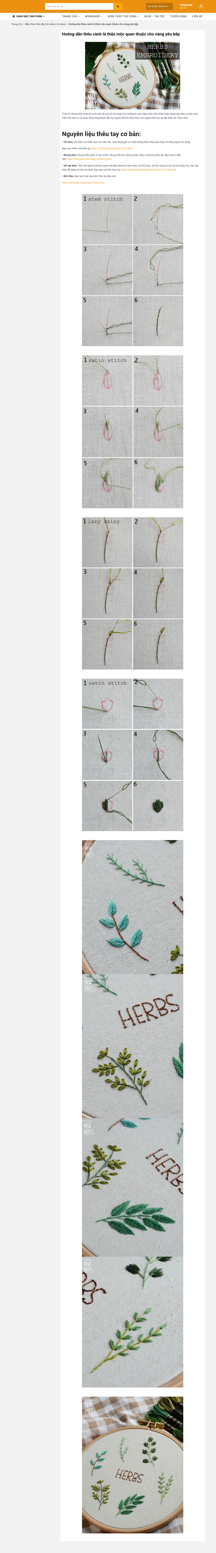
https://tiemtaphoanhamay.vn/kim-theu (83, 182)
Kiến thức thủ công (123, 16)
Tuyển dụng (178, 16)
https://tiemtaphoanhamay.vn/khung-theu (89, 159)
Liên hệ (197, 16)
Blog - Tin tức (154, 16)
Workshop (94, 16)
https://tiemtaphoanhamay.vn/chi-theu (112, 148)
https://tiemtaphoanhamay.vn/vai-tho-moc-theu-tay (148, 169)
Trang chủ (71, 16)
